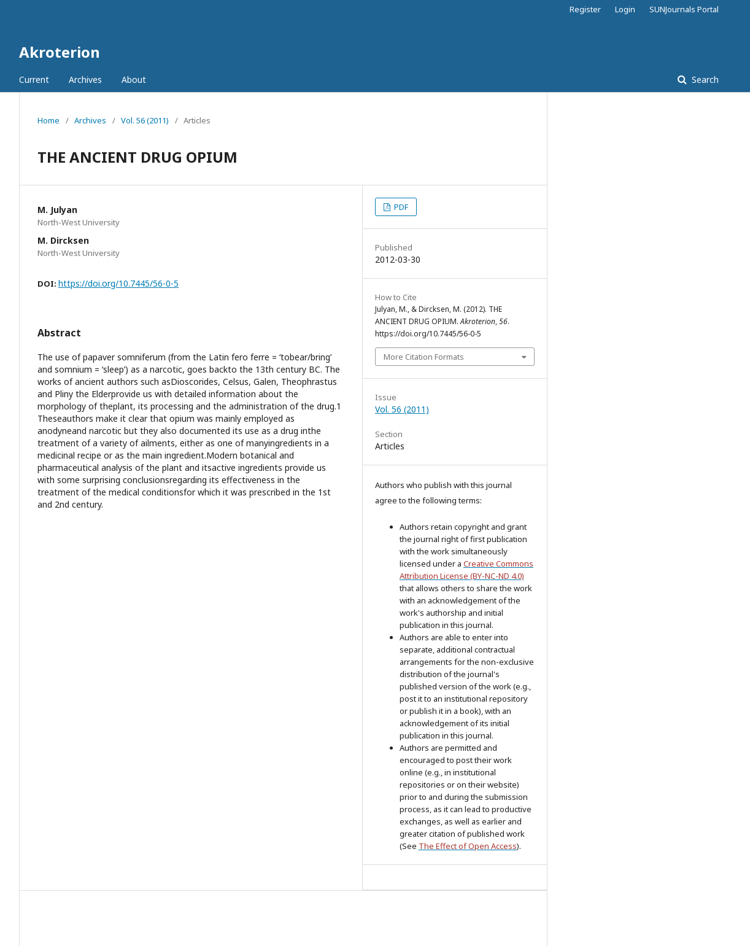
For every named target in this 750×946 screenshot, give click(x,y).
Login (625, 9)
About (134, 79)
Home (48, 120)
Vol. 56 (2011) (145, 120)
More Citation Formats (424, 356)
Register (585, 9)
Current (34, 79)
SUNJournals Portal (684, 9)
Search (704, 79)
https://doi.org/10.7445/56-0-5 (118, 283)
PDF (400, 206)
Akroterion (59, 52)
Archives (85, 79)
